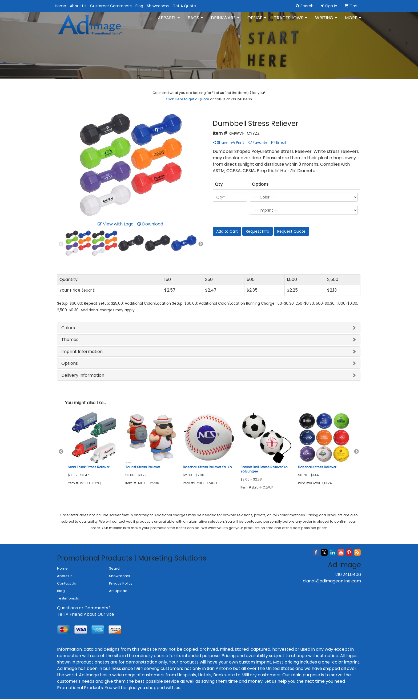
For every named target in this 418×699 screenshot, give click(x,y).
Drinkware (225, 21)
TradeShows (290, 21)
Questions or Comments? (84, 608)
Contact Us (66, 583)
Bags (195, 21)
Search (115, 568)
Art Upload (118, 590)
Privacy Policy (120, 583)
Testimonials (68, 598)
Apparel (169, 21)
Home (60, 6)
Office (256, 21)
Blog (139, 6)
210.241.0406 (348, 574)
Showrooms (158, 6)
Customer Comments (111, 6)
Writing (326, 21)
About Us (78, 6)
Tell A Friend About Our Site (85, 614)
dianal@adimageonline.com (332, 581)
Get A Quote (184, 6)
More (353, 21)
